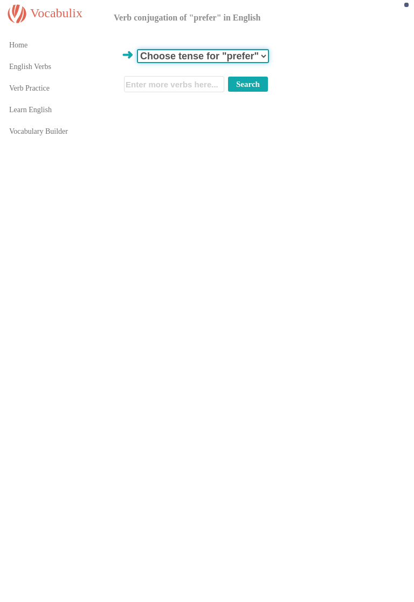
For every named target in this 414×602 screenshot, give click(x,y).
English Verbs (30, 67)
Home (18, 45)
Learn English (30, 110)
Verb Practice (29, 88)
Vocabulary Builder (38, 131)
